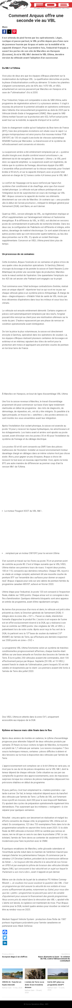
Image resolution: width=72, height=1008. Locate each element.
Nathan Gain (7, 988)
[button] (4, 31)
